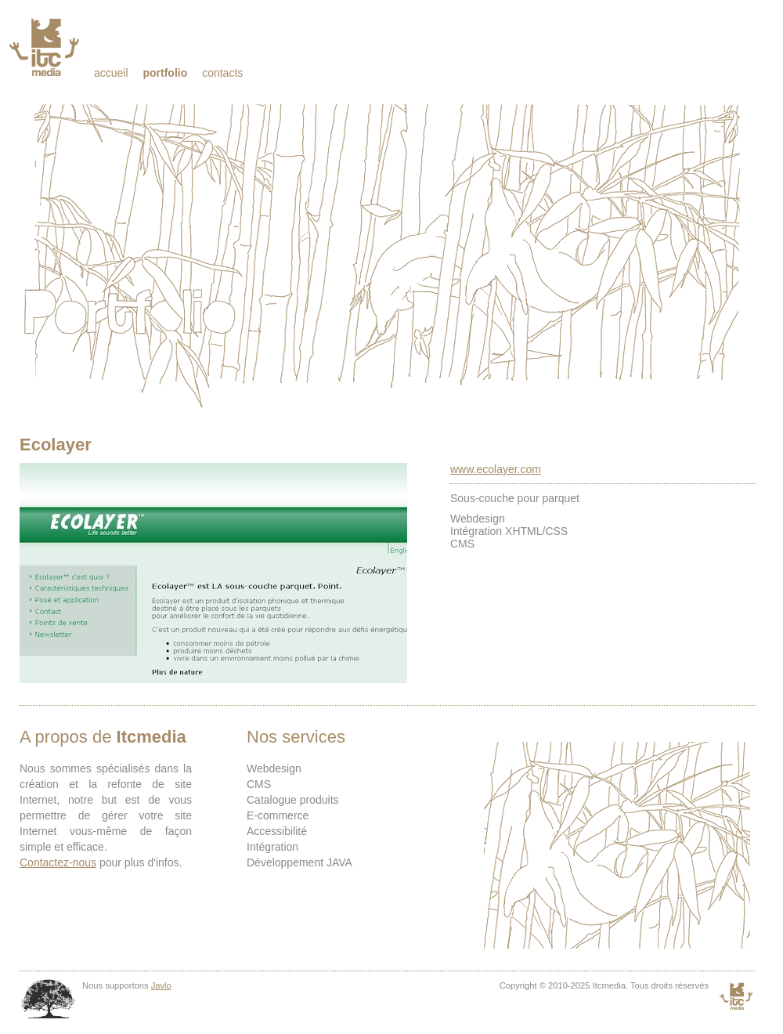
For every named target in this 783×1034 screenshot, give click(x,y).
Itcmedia (45, 47)
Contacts (222, 73)
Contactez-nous (58, 862)
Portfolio (165, 73)
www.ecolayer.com (495, 469)
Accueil (111, 73)
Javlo (161, 985)
